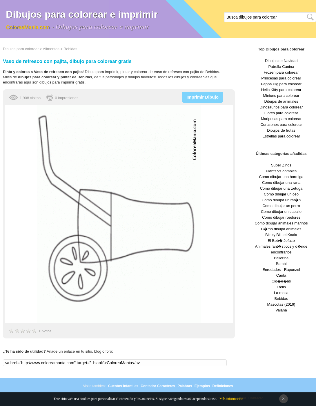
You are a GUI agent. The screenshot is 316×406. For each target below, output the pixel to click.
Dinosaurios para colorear (281, 107)
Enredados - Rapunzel (281, 269)
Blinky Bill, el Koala (281, 235)
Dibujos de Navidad (281, 61)
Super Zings (281, 165)
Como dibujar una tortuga (281, 188)
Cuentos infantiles (123, 386)
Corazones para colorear (281, 124)
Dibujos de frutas (281, 130)
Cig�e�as (281, 281)
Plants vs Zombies (281, 171)
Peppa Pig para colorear (281, 84)
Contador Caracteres (158, 386)
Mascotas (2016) (281, 304)
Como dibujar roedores (281, 217)
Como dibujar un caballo (281, 211)
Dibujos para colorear (21, 49)
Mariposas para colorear (281, 119)
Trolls (281, 287)
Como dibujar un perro (281, 206)
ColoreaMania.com (28, 27)
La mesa (281, 293)
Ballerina (281, 258)
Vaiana (281, 310)
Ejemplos (202, 386)
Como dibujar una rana (281, 182)
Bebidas (70, 49)
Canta (281, 275)
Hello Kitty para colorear (281, 90)
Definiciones (222, 386)
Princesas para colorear (281, 78)
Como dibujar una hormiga (281, 177)
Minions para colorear (281, 95)
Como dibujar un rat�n (281, 200)
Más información (231, 399)
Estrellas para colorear (281, 136)
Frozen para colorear (281, 72)
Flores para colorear (281, 113)
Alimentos (51, 49)
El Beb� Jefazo (281, 240)
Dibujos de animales (281, 101)
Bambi (281, 264)
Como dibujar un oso (281, 194)
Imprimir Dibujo (202, 97)
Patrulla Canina (281, 66)
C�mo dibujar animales (281, 229)
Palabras (184, 386)
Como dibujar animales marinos (281, 223)
